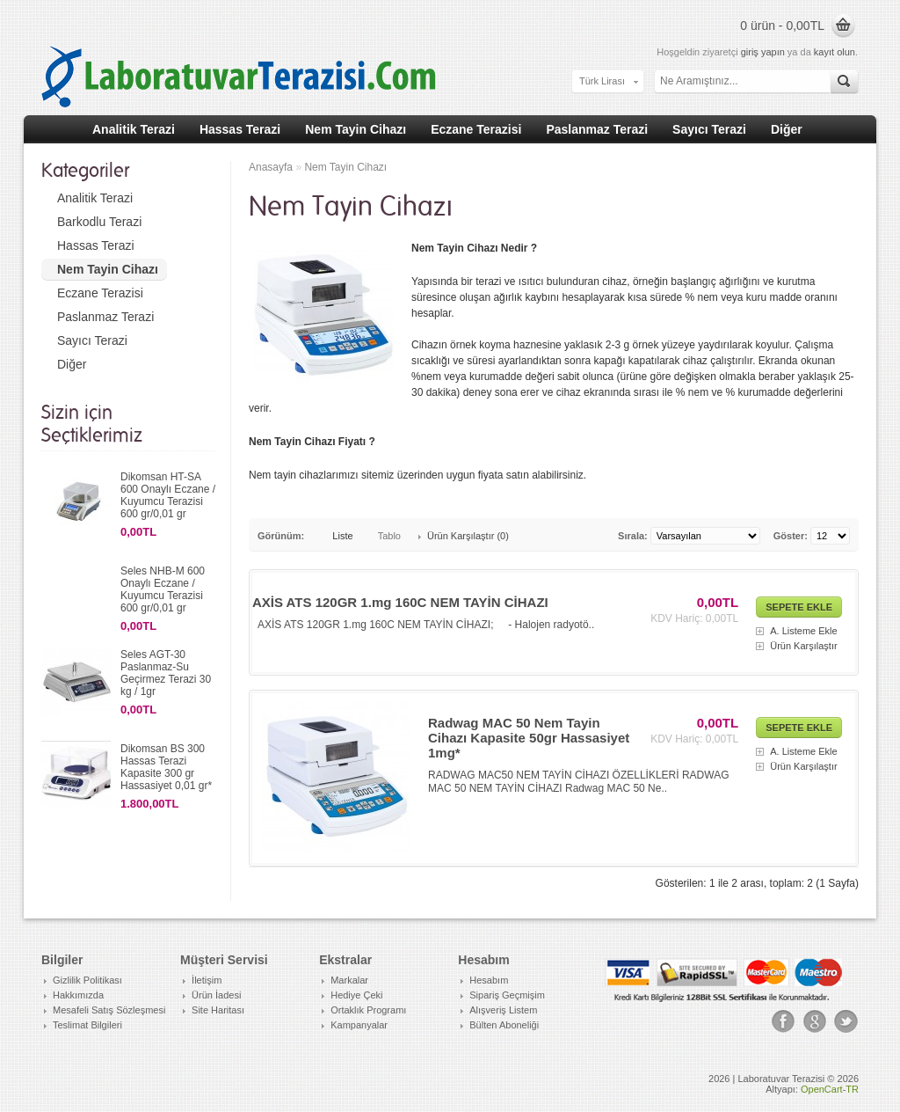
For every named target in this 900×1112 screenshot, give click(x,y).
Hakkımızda (78, 995)
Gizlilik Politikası (87, 980)
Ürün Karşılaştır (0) (468, 535)
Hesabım (488, 980)
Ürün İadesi (216, 995)
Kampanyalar (359, 1025)
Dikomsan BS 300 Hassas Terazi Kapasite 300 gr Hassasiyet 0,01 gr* (166, 767)
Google (814, 1021)
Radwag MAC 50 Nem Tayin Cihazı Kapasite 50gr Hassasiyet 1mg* (528, 737)
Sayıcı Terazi (709, 129)
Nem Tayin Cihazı (355, 129)
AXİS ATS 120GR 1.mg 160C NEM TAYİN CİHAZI (400, 602)
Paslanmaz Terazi (597, 129)
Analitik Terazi (133, 129)
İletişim (206, 980)
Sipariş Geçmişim (507, 995)
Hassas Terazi (240, 129)
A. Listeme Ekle (803, 631)
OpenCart (822, 1089)
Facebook (783, 1021)
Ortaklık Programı (368, 1010)
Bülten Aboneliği (504, 1025)
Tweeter (846, 1021)
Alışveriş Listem (503, 1010)
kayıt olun (834, 52)
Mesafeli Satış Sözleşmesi (109, 1010)
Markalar (349, 980)
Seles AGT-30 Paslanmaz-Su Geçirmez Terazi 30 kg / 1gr (165, 673)
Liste (342, 535)
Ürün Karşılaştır (803, 645)
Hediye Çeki (356, 995)
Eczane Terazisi (476, 129)
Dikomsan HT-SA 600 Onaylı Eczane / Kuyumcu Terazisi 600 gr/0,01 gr (167, 495)
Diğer (786, 129)
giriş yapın (763, 52)
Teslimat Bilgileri (87, 1025)
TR (852, 1089)
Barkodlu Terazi (99, 222)
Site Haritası (218, 1010)
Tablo (389, 535)
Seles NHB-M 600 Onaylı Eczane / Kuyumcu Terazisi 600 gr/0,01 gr (162, 589)
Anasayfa (271, 167)
